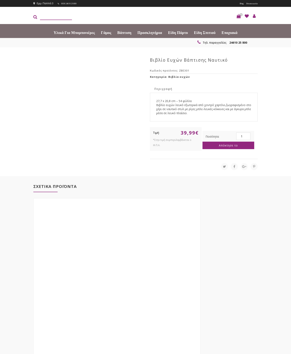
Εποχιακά (229, 32)
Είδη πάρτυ (178, 32)
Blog (237, 3)
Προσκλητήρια (149, 32)
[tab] (163, 88)
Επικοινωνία (250, 3)
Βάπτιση (124, 32)
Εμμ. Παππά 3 (43, 3)
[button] (239, 16)
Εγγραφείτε (246, 293)
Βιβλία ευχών (179, 76)
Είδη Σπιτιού (205, 32)
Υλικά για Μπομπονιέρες (74, 32)
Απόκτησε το (228, 145)
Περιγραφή (163, 88)
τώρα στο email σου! (99, 292)
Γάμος (106, 32)
